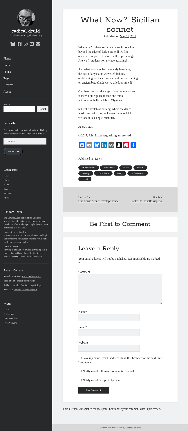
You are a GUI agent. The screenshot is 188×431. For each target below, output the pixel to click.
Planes (7, 58)
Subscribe (13, 151)
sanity (120, 173)
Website (83, 342)
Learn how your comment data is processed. (135, 408)
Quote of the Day (11, 246)
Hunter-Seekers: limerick (15, 232)
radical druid (26, 31)
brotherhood (109, 167)
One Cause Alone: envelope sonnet (99, 201)
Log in (7, 309)
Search (7, 104)
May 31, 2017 (128, 36)
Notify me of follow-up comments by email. (109, 371)
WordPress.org (10, 323)
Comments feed (11, 318)
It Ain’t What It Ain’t (31, 276)
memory (85, 173)
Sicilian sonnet (137, 173)
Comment (84, 271)
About (7, 91)
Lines (6, 65)
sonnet (85, 179)
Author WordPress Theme (110, 427)
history (140, 167)
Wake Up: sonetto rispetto (25, 289)
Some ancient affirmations (23, 280)
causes (126, 167)
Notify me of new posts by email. (102, 380)
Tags (6, 78)
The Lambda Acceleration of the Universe (22, 218)
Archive (8, 84)
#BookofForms (88, 167)
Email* (82, 327)
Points (7, 71)
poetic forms (103, 173)
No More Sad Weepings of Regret (27, 285)
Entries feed (9, 314)
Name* (82, 311)
